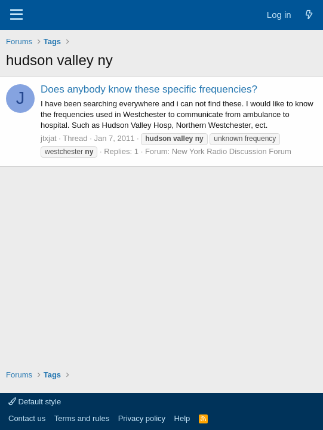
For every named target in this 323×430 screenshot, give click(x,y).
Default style (34, 401)
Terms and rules (81, 418)
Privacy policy (141, 418)
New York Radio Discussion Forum (231, 151)
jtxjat (49, 138)
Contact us (26, 418)
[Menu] (16, 15)
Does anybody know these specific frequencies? (149, 89)
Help (182, 418)
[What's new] (309, 15)
